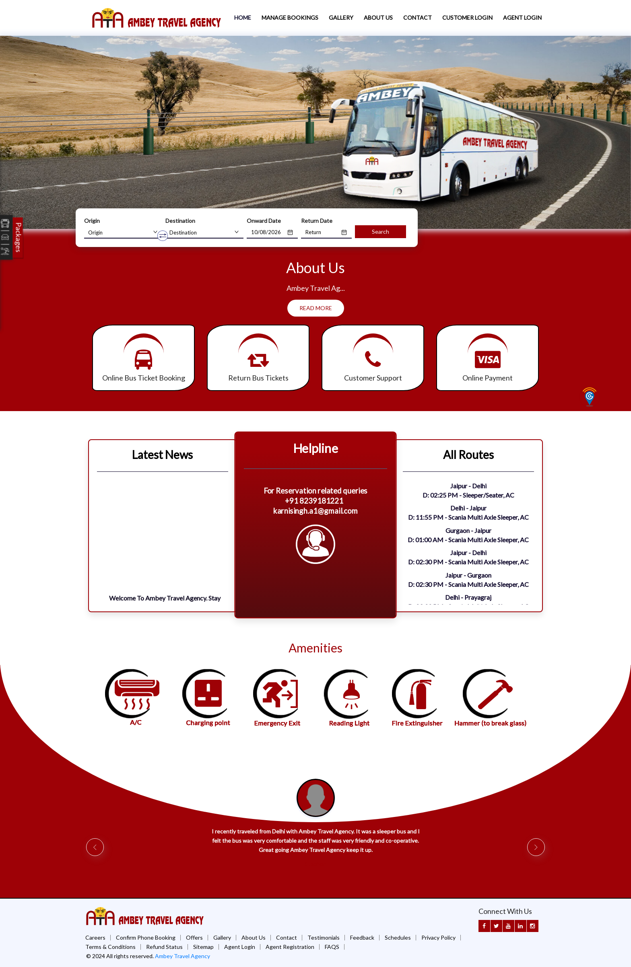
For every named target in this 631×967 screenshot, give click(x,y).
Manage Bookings (290, 17)
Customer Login (467, 17)
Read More (315, 308)
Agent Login (522, 17)
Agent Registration (290, 946)
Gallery (341, 17)
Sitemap (203, 946)
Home (242, 17)
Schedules (398, 937)
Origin (92, 220)
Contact (417, 17)
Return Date (316, 220)
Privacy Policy (438, 937)
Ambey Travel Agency (182, 956)
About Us (378, 17)
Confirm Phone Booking (145, 937)
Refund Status (164, 946)
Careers (95, 937)
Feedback (362, 937)
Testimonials (323, 937)
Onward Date (264, 220)
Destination (180, 220)
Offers (194, 937)
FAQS (332, 946)
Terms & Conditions (110, 946)
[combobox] (123, 232)
